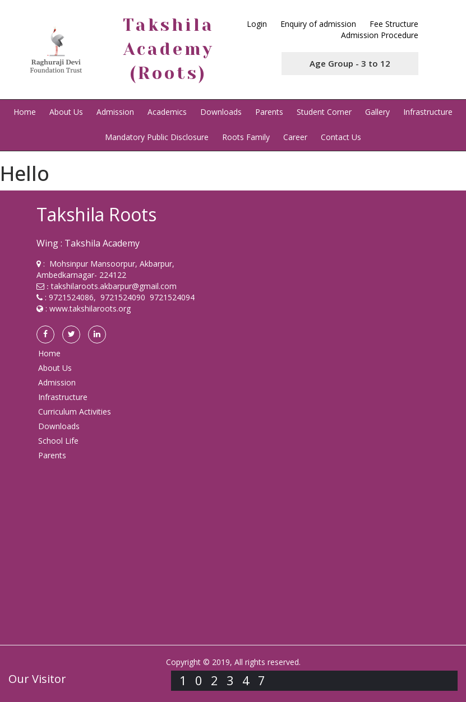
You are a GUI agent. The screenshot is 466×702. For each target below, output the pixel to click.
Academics (167, 111)
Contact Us (341, 137)
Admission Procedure (379, 35)
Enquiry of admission (318, 23)
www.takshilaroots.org (90, 308)
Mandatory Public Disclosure (157, 137)
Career (295, 137)
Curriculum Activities (74, 411)
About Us (66, 111)
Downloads (221, 111)
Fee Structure (394, 23)
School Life (58, 440)
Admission (115, 111)
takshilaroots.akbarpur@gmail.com (114, 286)
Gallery (377, 111)
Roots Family (246, 137)
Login (257, 23)
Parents (269, 111)
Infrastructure (428, 111)
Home (24, 111)
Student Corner (324, 111)
